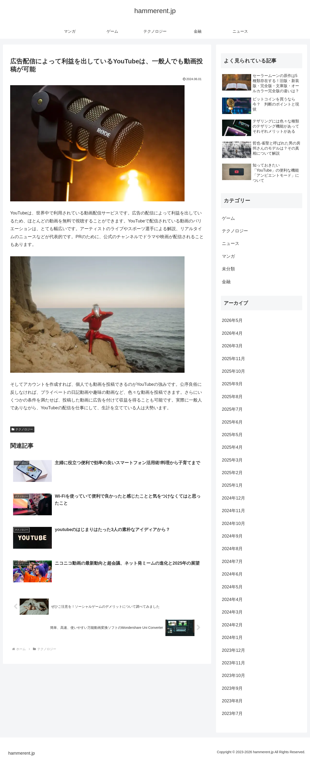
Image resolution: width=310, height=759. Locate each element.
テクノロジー (22, 429)
